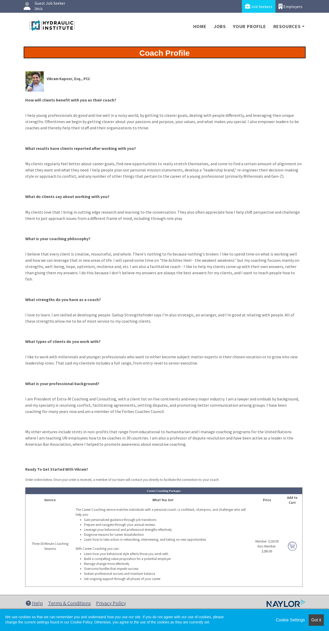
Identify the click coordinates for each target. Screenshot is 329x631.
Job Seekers (258, 6)
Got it (316, 620)
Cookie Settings (290, 620)
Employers (290, 6)
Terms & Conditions (69, 603)
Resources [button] (287, 26)
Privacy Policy (111, 603)
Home (200, 26)
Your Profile (249, 26)
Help (34, 603)
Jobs (220, 26)
